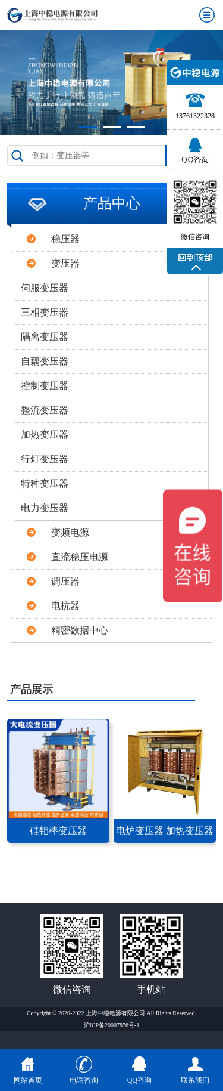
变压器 (65, 263)
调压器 (65, 581)
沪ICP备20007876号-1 (112, 1025)
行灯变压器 (44, 459)
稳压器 (65, 239)
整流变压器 (44, 410)
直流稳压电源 (79, 557)
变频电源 (70, 532)
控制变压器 (44, 386)
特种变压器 (44, 483)
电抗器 (65, 606)
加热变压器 (44, 434)
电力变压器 (44, 508)
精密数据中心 (79, 630)
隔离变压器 (44, 337)
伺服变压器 (44, 288)
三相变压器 (44, 312)
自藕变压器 (44, 361)
